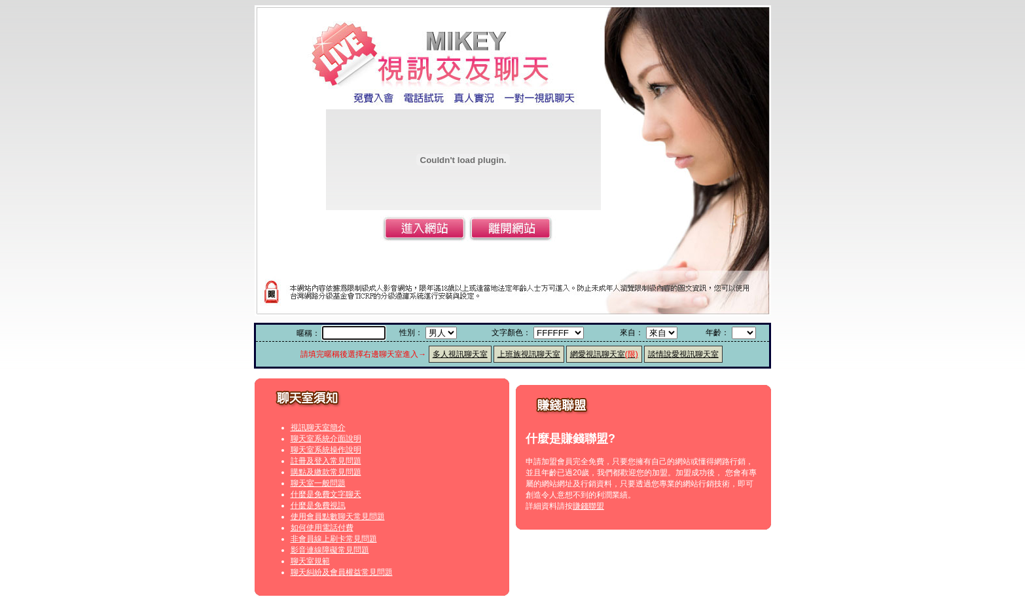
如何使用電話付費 (322, 527)
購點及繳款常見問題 (326, 472)
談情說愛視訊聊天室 (683, 354)
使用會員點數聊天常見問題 (338, 516)
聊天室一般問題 (318, 483)
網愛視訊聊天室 (604, 354)
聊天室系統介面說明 (326, 438)
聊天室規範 (310, 561)
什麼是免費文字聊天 (326, 494)
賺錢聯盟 (588, 506)
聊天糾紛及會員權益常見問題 (342, 572)
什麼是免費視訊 (318, 505)
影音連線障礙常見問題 (330, 550)
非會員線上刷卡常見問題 (334, 538)
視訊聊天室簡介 (318, 427)
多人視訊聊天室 (460, 354)
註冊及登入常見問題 (326, 460)
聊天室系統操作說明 (326, 449)
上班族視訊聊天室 (528, 354)
